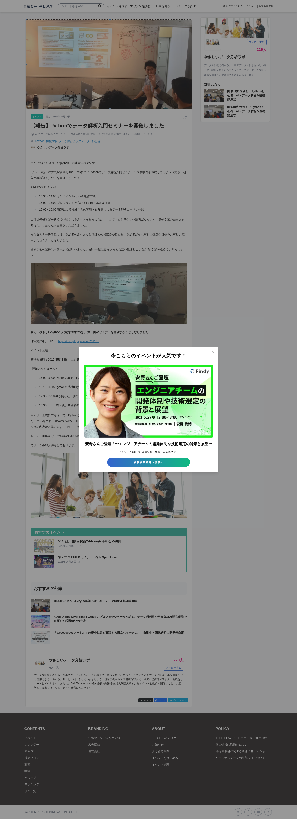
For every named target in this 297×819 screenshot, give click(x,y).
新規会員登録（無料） (149, 462)
